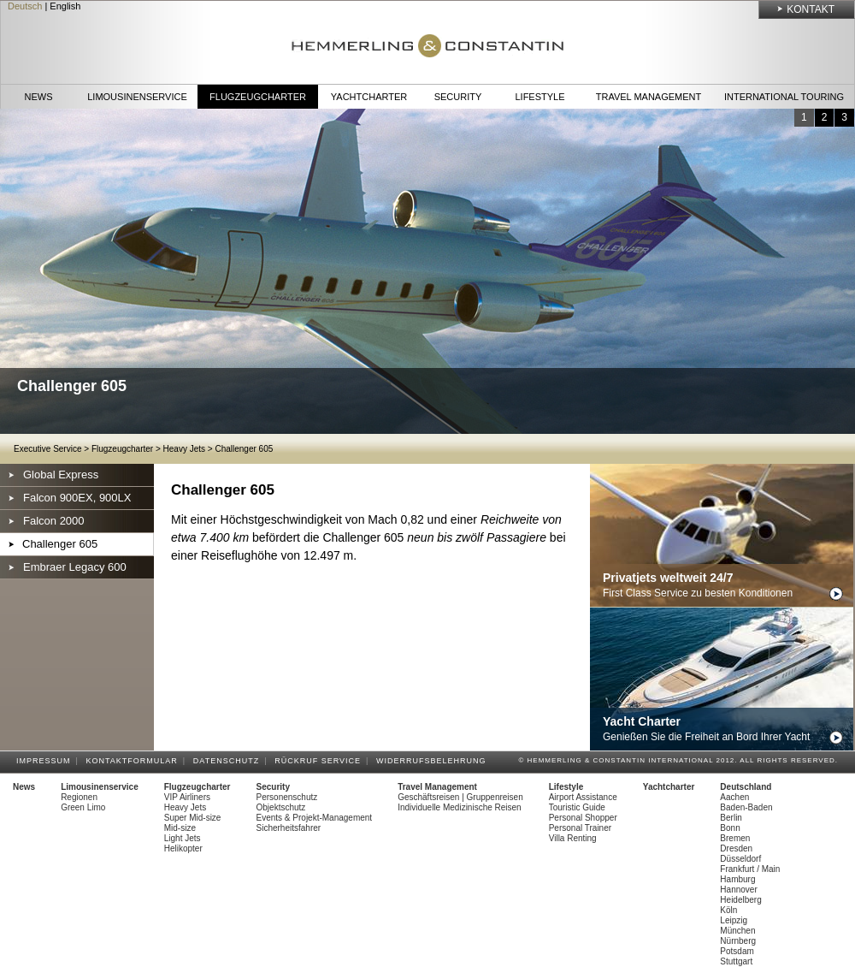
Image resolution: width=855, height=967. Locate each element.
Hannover (738, 889)
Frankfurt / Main (750, 869)
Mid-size (180, 828)
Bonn (730, 828)
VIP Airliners (187, 797)
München (737, 930)
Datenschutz (228, 760)
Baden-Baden (746, 807)
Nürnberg (738, 941)
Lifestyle (539, 97)
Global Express (60, 474)
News (39, 97)
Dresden (736, 848)
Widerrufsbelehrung (433, 760)
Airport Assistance (583, 797)
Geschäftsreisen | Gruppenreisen (460, 797)
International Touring (784, 97)
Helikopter (183, 848)
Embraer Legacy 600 (75, 567)
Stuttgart (736, 961)
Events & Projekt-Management (314, 817)
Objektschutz (281, 807)
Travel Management (648, 97)
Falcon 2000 (54, 520)
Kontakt (810, 9)
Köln (728, 910)
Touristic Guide (577, 807)
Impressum (46, 760)
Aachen (734, 797)
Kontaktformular (134, 760)
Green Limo (83, 807)
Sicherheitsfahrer (288, 828)
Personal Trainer (580, 828)
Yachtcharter (369, 97)
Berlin (731, 817)
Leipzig (733, 920)
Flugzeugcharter (257, 97)
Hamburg (737, 879)
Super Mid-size (192, 817)
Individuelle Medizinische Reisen (460, 807)
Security (458, 97)
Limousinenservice (137, 97)
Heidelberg (740, 900)
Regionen (79, 797)
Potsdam (736, 951)
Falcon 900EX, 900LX (77, 497)
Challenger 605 (244, 449)
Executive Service (47, 449)
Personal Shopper (583, 817)
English (65, 6)
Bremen (735, 838)
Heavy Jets (184, 449)
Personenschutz (287, 797)
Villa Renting (573, 838)
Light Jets (182, 838)
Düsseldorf (740, 858)
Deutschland (745, 787)
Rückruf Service (320, 760)
